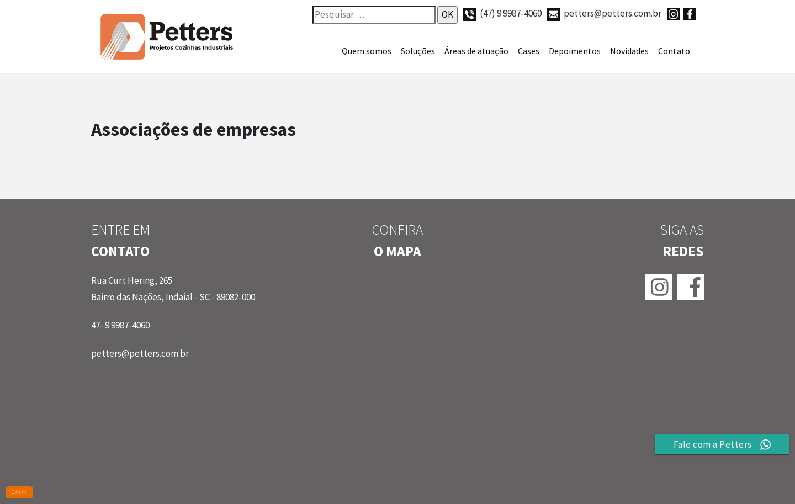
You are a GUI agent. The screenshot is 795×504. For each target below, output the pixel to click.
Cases (528, 50)
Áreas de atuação (476, 50)
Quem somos (366, 50)
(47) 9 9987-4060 (502, 13)
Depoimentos (575, 50)
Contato (674, 50)
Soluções (418, 50)
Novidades (629, 50)
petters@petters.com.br (604, 13)
